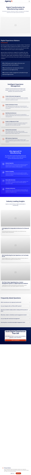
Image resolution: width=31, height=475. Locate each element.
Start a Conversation (15, 340)
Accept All (18, 473)
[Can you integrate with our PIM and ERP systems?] (15, 306)
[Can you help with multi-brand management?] (15, 319)
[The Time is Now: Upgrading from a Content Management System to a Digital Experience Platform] (15, 276)
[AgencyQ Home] (9, 1)
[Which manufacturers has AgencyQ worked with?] (15, 302)
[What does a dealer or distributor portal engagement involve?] (15, 315)
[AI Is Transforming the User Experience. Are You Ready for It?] (15, 249)
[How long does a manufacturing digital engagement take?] (15, 322)
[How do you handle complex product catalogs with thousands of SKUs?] (15, 310)
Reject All (12, 473)
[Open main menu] (29, 1)
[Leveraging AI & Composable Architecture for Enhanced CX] (15, 222)
